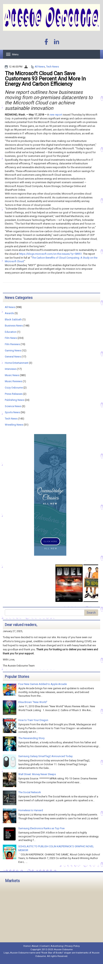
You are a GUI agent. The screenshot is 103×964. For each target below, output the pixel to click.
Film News (11, 337)
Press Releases (14, 393)
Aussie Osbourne (63, 949)
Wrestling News (14, 424)
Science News (13, 406)
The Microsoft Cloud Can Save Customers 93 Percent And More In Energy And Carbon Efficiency (45, 78)
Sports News (12, 412)
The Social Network (29, 792)
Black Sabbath (13, 319)
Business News (14, 325)
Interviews (11, 368)
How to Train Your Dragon (33, 720)
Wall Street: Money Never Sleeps (37, 774)
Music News (12, 375)
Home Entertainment (16, 362)
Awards (9, 313)
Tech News (52, 66)
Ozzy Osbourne (14, 387)
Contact (44, 946)
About (35, 946)
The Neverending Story (31, 738)
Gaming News (13, 350)
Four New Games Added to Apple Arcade (42, 684)
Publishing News (14, 399)
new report (56, 114)
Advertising (57, 946)
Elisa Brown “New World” (32, 702)
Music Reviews (13, 381)
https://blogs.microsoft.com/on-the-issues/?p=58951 (50, 253)
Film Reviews (12, 344)
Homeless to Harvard (30, 810)
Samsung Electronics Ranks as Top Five (41, 828)
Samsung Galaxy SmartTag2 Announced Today (45, 756)
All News (40, 66)
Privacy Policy (72, 946)
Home (26, 946)
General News (13, 356)
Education (11, 331)
